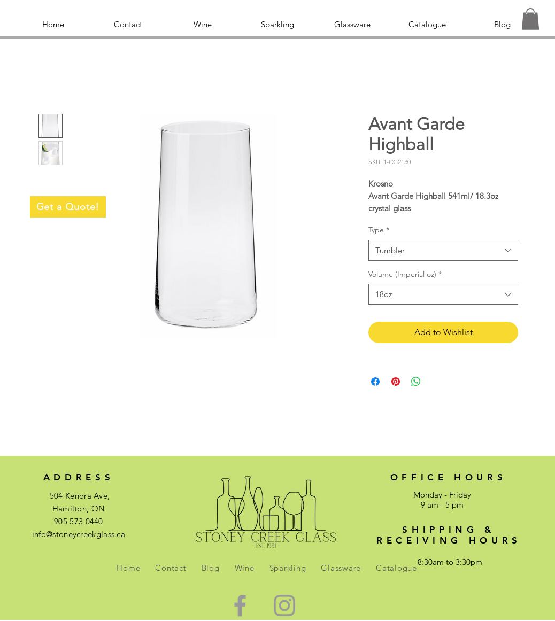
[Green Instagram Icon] (284, 605)
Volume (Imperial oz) (405, 274)
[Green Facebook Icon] (240, 605)
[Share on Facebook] (375, 381)
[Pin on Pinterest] (395, 381)
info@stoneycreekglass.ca (78, 534)
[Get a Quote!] (68, 207)
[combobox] (443, 250)
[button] (530, 19)
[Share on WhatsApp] (416, 381)
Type (378, 230)
